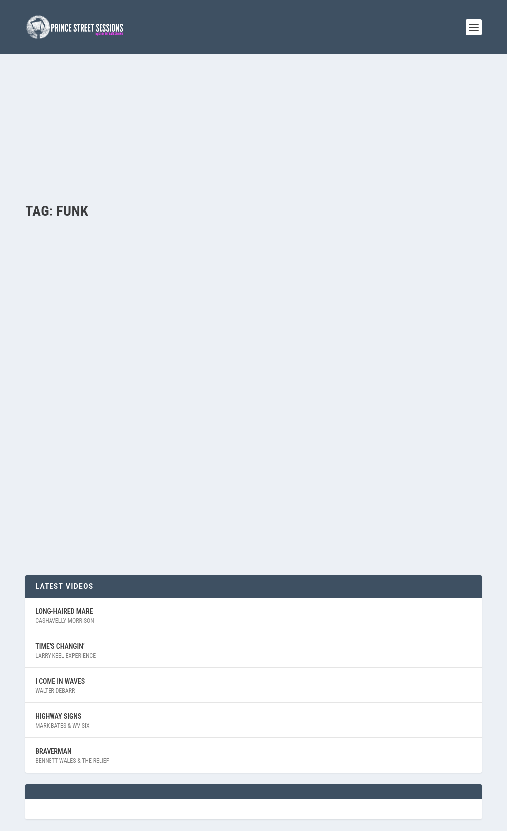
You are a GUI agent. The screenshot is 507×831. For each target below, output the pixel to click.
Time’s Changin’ (60, 646)
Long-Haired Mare (64, 611)
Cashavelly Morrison (64, 620)
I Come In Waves (60, 681)
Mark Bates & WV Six (62, 725)
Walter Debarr (55, 690)
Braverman (53, 751)
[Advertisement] (253, 128)
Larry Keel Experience (65, 655)
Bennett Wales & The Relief (72, 760)
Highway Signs (58, 716)
